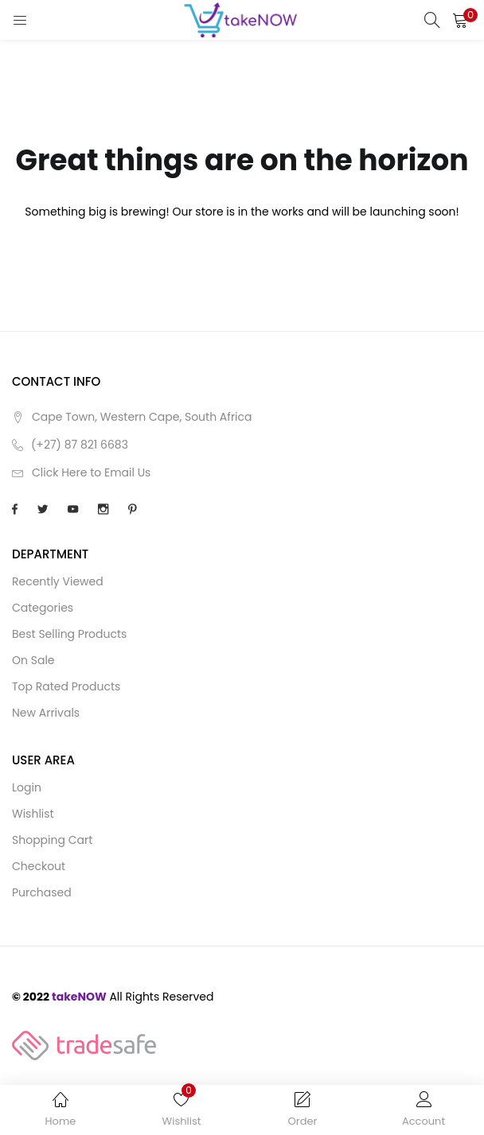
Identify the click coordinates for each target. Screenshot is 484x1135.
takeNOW (79, 997)
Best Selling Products (69, 634)
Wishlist (33, 814)
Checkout (38, 866)
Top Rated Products (66, 686)
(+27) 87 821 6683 (79, 445)
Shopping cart (52, 840)
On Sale (33, 660)
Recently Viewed (57, 581)
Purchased (42, 892)
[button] (460, 20)
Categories (42, 608)
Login (26, 787)
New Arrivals (46, 713)
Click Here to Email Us (91, 472)
